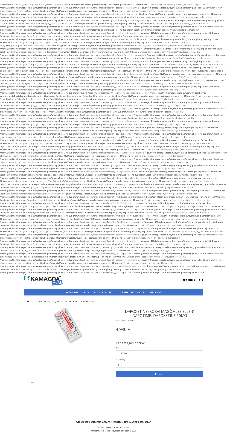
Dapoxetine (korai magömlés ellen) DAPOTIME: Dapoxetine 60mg (65, 301)
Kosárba (159, 374)
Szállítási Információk (131, 292)
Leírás (31, 382)
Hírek (86, 292)
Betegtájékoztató (104, 292)
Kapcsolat (155, 292)
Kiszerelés (121, 348)
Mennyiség (120, 359)
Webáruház (72, 292)
